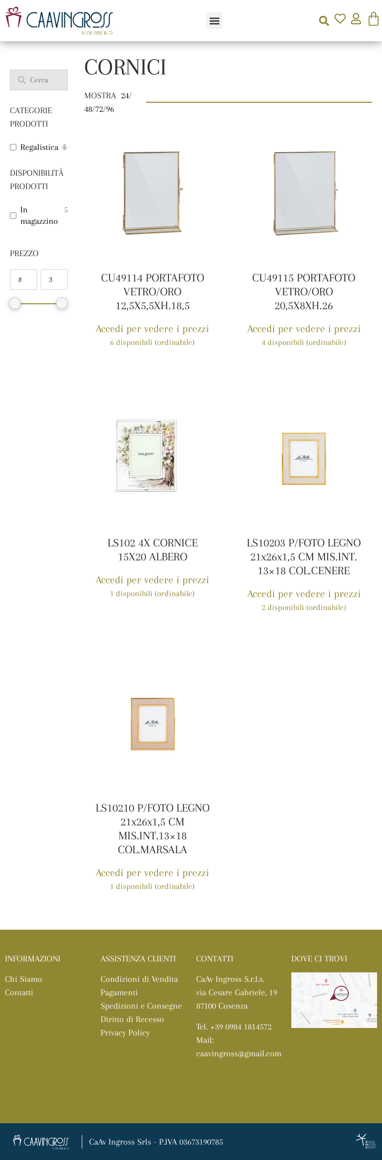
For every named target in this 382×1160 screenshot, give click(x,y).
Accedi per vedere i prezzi (152, 329)
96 (110, 109)
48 (88, 109)
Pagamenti (119, 992)
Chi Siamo (23, 979)
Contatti (19, 992)
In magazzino (39, 215)
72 (99, 109)
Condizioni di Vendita (139, 979)
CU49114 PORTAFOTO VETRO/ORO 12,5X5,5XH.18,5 (152, 291)
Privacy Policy (125, 1032)
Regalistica (39, 147)
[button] (214, 20)
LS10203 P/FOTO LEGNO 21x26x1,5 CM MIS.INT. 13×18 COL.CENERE (304, 556)
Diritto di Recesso (132, 1019)
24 (125, 95)
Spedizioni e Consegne (141, 1006)
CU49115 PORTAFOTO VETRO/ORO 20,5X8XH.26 (303, 291)
